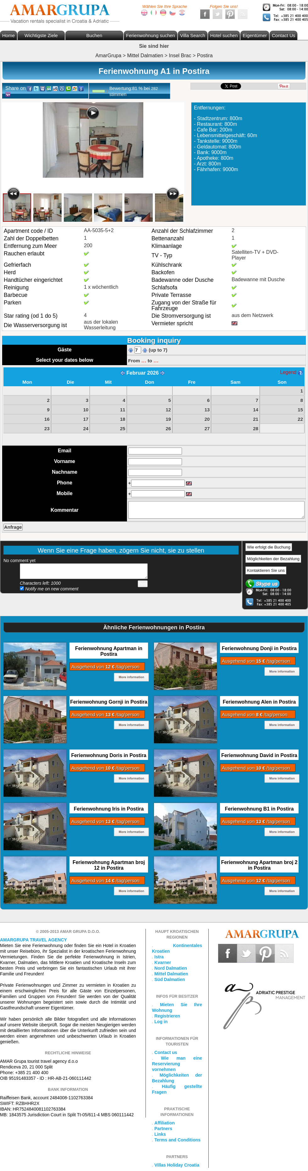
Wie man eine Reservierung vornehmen (177, 1064)
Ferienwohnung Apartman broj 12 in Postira (109, 865)
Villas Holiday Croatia (176, 1165)
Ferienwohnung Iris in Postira (109, 808)
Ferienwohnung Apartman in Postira (108, 651)
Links (160, 1134)
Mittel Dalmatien (171, 973)
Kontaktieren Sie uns (266, 570)
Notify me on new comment (49, 588)
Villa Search (192, 35)
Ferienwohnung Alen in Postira (259, 702)
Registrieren (167, 1015)
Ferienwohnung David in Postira (259, 755)
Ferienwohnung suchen (150, 35)
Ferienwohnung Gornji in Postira (108, 702)
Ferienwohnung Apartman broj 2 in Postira (259, 865)
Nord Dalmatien (170, 968)
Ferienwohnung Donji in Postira (259, 648)
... (143, 360)
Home (8, 35)
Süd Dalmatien (169, 979)
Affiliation (164, 1122)
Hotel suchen (224, 35)
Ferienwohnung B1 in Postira (259, 808)
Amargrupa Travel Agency (33, 939)
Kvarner (162, 962)
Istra (159, 956)
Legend (291, 372)
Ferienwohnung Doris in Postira (108, 755)
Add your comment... (84, 571)
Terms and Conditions (177, 1139)
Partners (163, 1128)
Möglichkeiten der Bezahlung (273, 558)
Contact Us (283, 35)
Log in (161, 1021)
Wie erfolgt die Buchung (268, 547)
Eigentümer (255, 35)
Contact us (165, 1052)
